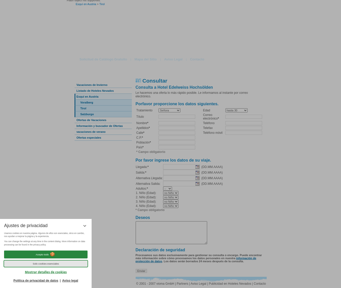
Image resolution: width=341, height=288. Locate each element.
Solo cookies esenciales (46, 263)
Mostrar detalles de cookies (46, 272)
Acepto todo (46, 254)
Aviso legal (70, 280)
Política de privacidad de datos (35, 280)
